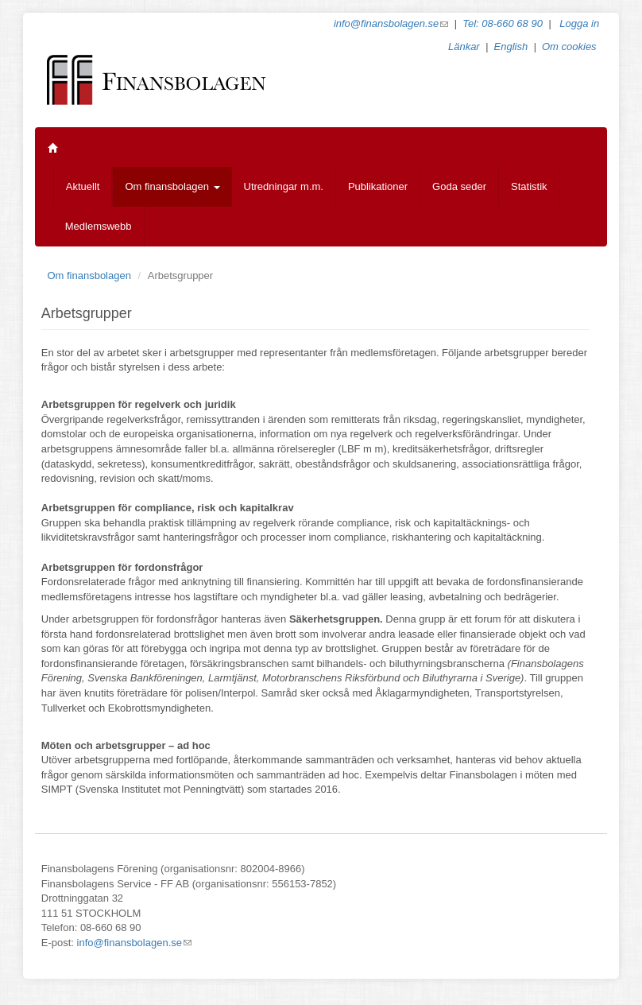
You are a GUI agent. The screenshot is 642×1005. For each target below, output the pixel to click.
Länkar (464, 46)
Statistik (529, 186)
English (511, 46)
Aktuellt (83, 186)
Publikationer (378, 186)
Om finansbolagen (172, 186)
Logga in (579, 23)
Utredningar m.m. (283, 186)
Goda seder (459, 186)
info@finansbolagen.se (391, 23)
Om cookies (569, 46)
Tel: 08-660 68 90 (502, 23)
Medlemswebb (98, 226)
